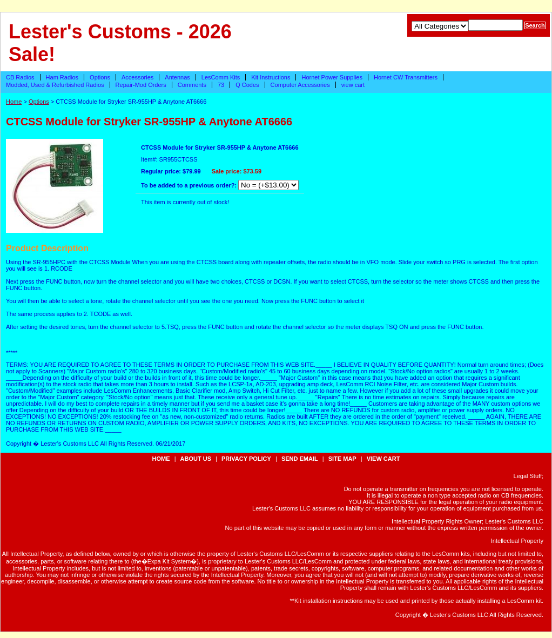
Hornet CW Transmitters (405, 77)
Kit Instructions (270, 77)
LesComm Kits (220, 77)
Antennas (177, 77)
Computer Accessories (300, 85)
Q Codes (247, 85)
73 (221, 85)
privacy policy (246, 458)
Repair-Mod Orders (141, 85)
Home (14, 101)
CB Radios (20, 77)
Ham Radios (62, 77)
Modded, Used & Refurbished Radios (55, 85)
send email (299, 458)
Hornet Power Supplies (331, 77)
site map (342, 458)
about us (195, 458)
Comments (192, 85)
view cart (353, 85)
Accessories (137, 77)
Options (100, 77)
